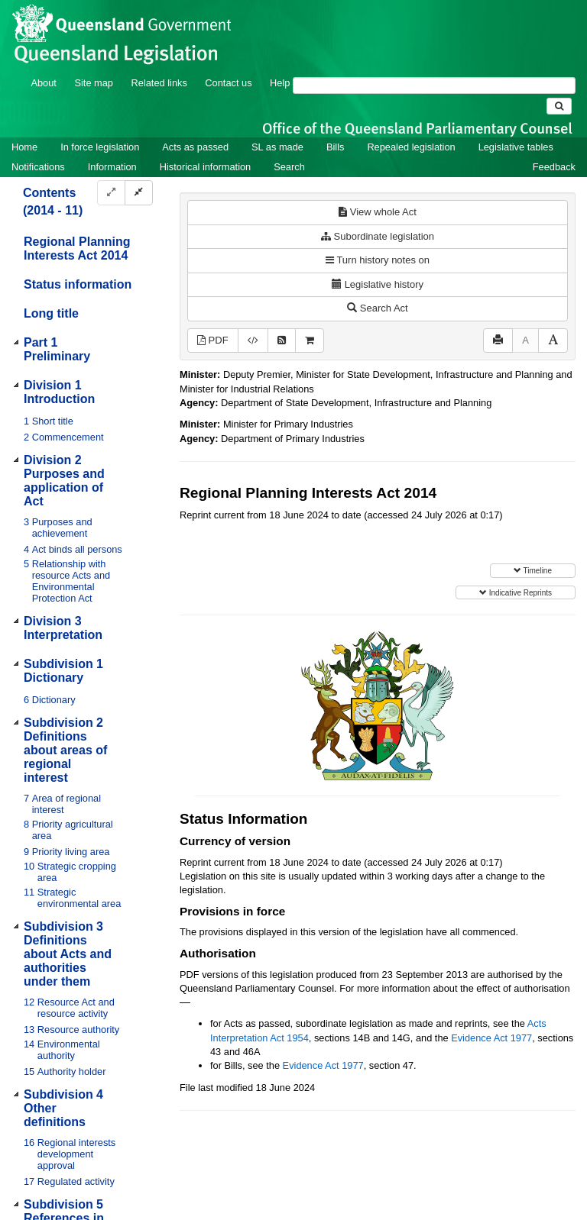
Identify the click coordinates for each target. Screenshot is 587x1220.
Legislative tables (515, 147)
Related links (159, 83)
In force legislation (99, 147)
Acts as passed (195, 147)
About (43, 83)
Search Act (377, 308)
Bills (335, 147)
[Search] (434, 85)
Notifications (38, 167)
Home (24, 147)
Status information (77, 284)
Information (112, 167)
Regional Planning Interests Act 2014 (77, 248)
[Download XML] (253, 340)
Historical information (205, 167)
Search (289, 167)
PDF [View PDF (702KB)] (213, 340)
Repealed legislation (411, 147)
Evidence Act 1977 (491, 1038)
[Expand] (111, 192)
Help (280, 83)
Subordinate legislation (377, 236)
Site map (93, 83)
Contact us (228, 83)
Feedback (554, 167)
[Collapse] (139, 192)
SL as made (277, 147)
